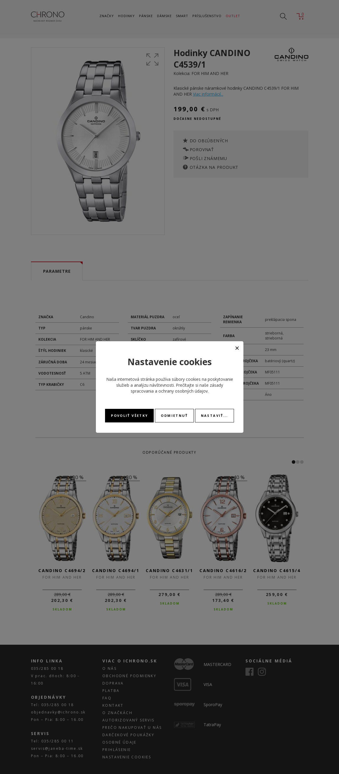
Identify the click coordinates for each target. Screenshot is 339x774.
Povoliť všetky (129, 415)
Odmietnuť (174, 415)
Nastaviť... (214, 415)
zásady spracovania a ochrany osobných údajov (177, 388)
